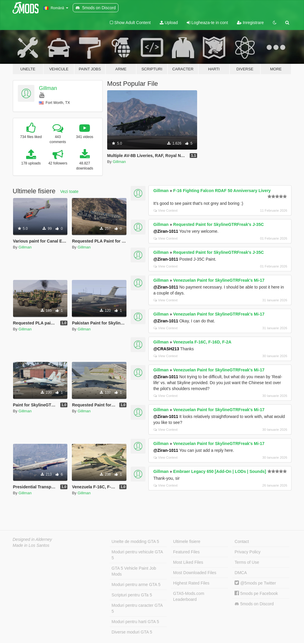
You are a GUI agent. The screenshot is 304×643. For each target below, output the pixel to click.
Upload (169, 22)
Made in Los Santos (31, 545)
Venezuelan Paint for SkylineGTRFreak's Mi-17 (219, 280)
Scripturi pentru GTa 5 (132, 595)
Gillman (48, 88)
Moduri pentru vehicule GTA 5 (137, 554)
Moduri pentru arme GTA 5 (136, 584)
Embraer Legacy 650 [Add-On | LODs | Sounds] (219, 471)
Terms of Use (247, 562)
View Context (165, 210)
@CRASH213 (166, 348)
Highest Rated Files (191, 583)
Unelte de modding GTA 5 (135, 541)
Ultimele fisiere (186, 541)
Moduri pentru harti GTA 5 (135, 621)
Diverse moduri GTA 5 (132, 632)
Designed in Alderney (32, 539)
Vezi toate (69, 191)
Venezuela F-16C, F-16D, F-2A (202, 342)
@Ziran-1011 (165, 231)
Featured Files (186, 551)
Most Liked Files (188, 562)
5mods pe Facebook (256, 593)
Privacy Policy (247, 551)
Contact (242, 541)
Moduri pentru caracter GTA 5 (137, 608)
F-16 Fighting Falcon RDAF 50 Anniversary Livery (222, 190)
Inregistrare (250, 22)
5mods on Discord (254, 603)
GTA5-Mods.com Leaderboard (188, 596)
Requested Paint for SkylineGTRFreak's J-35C (218, 224)
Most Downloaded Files (194, 572)
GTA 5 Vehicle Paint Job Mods (134, 571)
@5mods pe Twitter (255, 583)
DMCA (241, 572)
